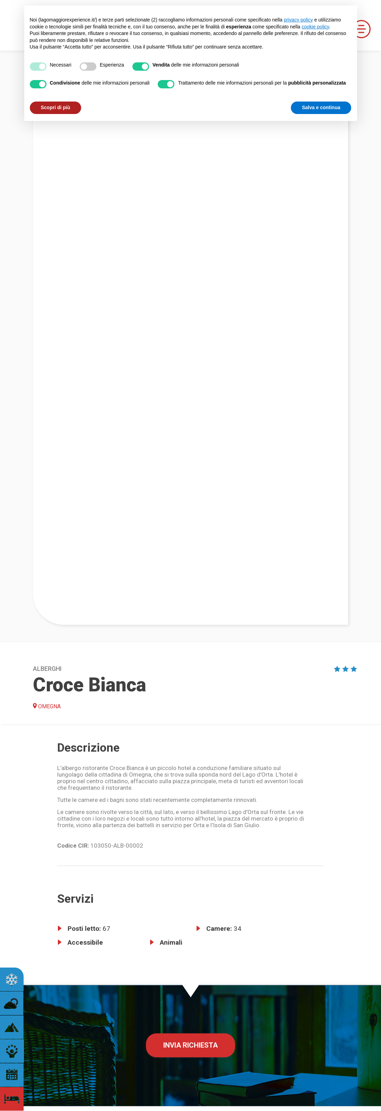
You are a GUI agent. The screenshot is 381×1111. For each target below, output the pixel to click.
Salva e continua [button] (321, 107)
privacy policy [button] (298, 20)
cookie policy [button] (315, 26)
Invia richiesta (190, 1045)
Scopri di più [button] (55, 107)
